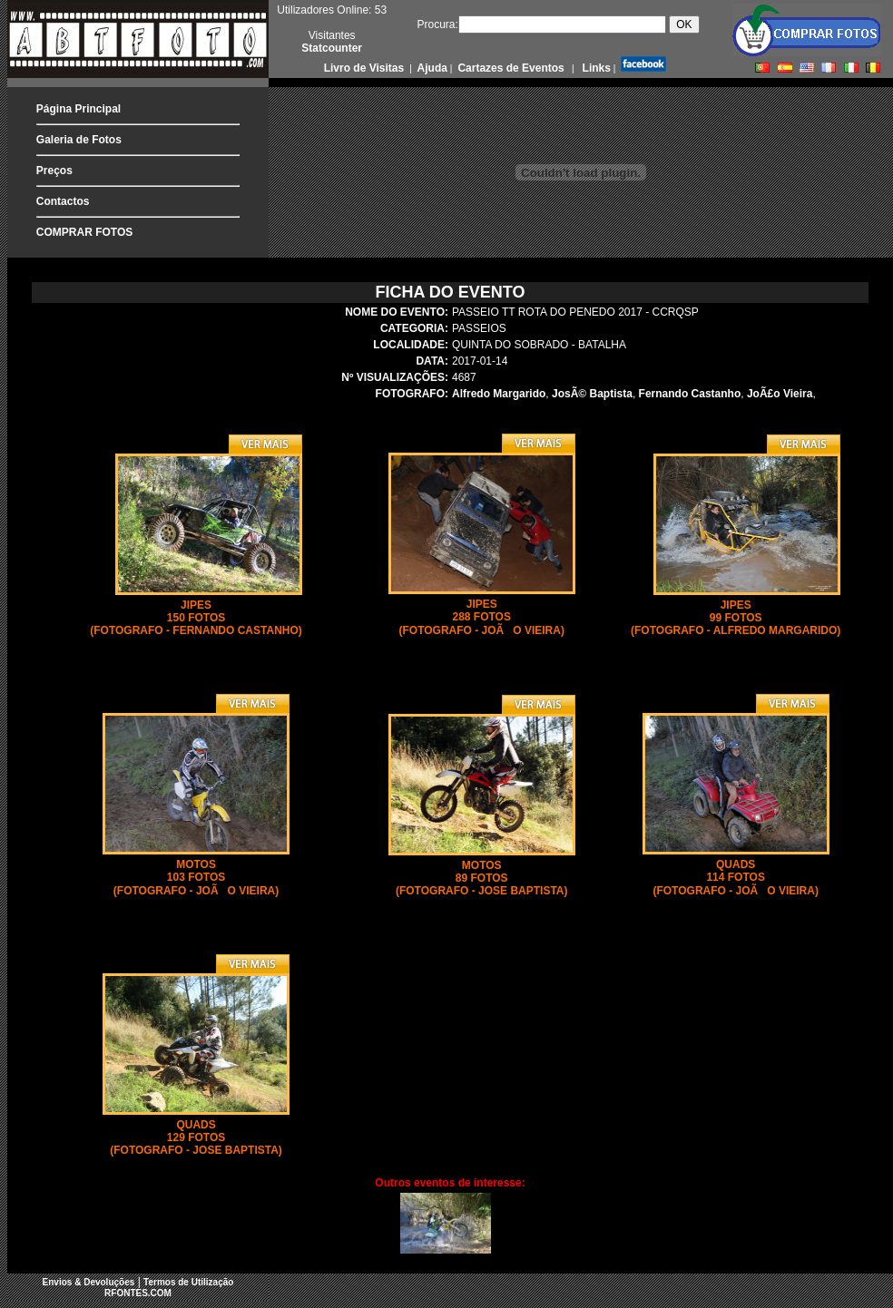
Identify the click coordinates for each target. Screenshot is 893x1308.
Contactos (63, 201)
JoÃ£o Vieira (779, 393)
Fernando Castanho (690, 393)
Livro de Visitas (365, 68)
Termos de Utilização (188, 1282)
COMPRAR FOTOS (84, 232)
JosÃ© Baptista (592, 393)
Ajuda (431, 68)
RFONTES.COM (138, 1293)
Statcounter (331, 48)
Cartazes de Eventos (509, 68)
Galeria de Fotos (79, 139)
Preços (54, 170)
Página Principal (78, 108)
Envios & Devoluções (89, 1282)
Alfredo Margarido (498, 393)
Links (595, 68)
